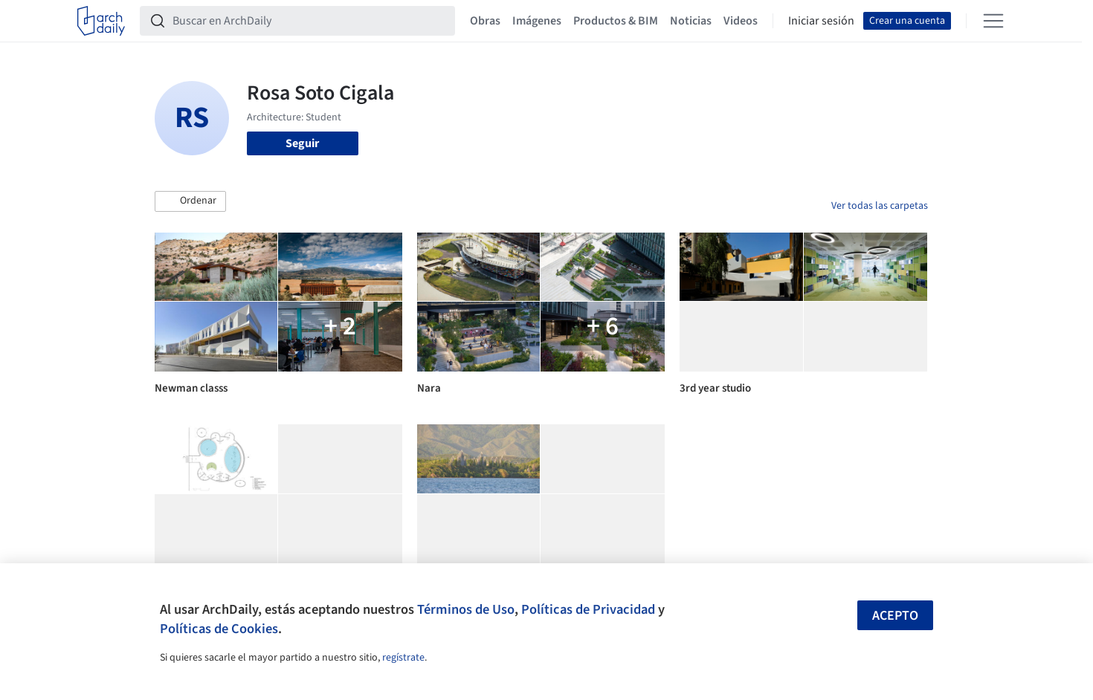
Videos (740, 21)
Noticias (691, 21)
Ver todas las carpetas (879, 206)
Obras (485, 21)
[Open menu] (993, 21)
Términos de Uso (466, 609)
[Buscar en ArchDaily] (309, 21)
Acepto (895, 615)
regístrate (403, 657)
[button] (190, 201)
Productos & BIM (615, 21)
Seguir (302, 143)
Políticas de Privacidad (588, 609)
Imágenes (536, 21)
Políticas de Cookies (219, 628)
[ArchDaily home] (101, 21)
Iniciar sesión (821, 21)
